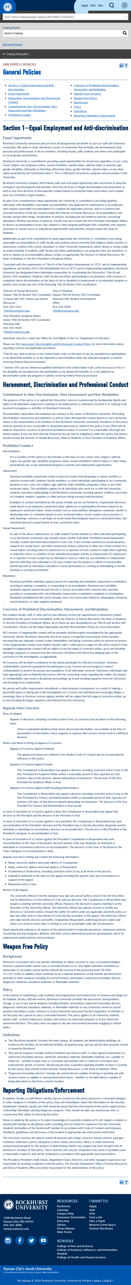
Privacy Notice (34, 1272)
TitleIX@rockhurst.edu (16, 310)
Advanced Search (12, 44)
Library (61, 1225)
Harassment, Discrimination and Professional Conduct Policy (55, 344)
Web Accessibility (50, 1272)
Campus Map (65, 1213)
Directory (63, 1221)
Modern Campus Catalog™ (97, 1280)
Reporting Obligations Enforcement (94, 115)
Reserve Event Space (102, 1225)
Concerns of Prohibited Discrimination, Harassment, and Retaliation (96, 87)
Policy (77, 107)
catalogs (26, 1280)
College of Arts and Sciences (75, 1246)
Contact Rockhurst (101, 1228)
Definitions (80, 111)
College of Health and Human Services (81, 1257)
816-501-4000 (13, 1225)
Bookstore (63, 1206)
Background (81, 102)
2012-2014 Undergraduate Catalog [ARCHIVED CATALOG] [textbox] (39, 17)
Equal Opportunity (19, 93)
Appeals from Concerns (87, 93)
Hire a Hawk (97, 1221)
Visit (93, 5)
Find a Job (95, 1217)
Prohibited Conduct (19, 115)
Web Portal (64, 1232)
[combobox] (65, 16)
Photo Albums (66, 1228)
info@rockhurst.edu (16, 1229)
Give (100, 5)
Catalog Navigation (17, 54)
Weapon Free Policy (85, 98)
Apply (84, 5)
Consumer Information (71, 1217)
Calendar (62, 1210)
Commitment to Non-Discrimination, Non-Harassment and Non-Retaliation (33, 108)
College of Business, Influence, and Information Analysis (87, 1251)
